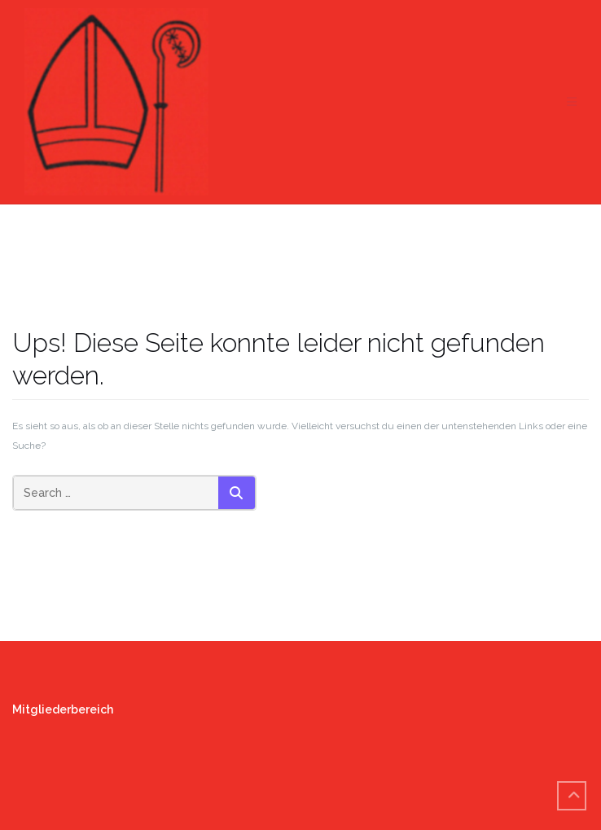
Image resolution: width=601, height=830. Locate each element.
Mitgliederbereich (62, 709)
